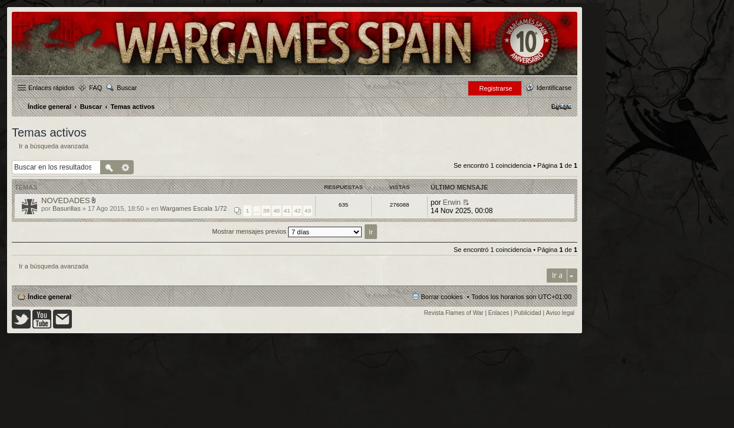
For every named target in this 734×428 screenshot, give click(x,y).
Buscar (127, 87)
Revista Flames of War (454, 313)
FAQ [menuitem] (95, 87)
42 (297, 210)
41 (287, 210)
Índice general (49, 296)
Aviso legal (560, 313)
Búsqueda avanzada (126, 167)
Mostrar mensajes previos (287, 231)
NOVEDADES (65, 200)
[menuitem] (561, 106)
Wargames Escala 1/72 (193, 208)
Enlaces (499, 313)
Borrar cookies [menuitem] (442, 296)
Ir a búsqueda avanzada (53, 146)
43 (308, 210)
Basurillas (66, 208)
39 (266, 210)
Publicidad (527, 313)
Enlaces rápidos (51, 87)
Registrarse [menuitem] (495, 88)
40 (276, 210)
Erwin (452, 202)
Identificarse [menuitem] (554, 87)
